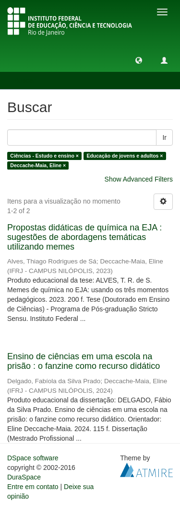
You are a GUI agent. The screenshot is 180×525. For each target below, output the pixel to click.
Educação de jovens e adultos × (124, 156)
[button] (138, 60)
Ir (164, 137)
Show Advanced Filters (139, 179)
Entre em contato (33, 487)
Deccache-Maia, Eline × (38, 165)
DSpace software (33, 458)
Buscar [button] (28, 80)
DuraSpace (24, 477)
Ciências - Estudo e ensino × (44, 156)
